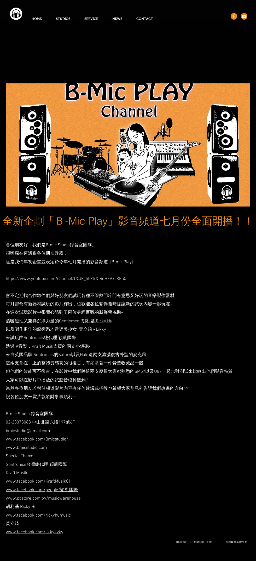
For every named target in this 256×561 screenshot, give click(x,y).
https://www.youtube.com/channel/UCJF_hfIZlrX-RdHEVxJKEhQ (66, 279)
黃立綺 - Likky (92, 329)
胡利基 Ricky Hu (97, 321)
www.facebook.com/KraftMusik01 (38, 481)
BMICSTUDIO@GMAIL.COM (194, 542)
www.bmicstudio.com (26, 447)
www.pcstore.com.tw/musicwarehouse (43, 498)
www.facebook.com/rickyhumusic (38, 515)
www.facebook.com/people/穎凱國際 (42, 490)
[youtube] (244, 16)
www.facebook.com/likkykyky (34, 532)
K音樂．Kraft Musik (34, 346)
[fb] (234, 16)
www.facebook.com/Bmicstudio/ (37, 439)
